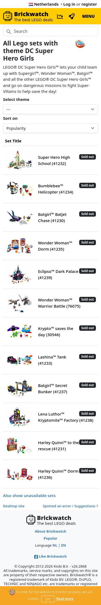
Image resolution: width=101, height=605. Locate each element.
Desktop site (14, 506)
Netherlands (44, 4)
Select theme (16, 99)
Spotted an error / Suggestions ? (70, 506)
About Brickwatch (50, 531)
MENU (88, 16)
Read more (64, 598)
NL (55, 545)
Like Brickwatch (50, 556)
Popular (50, 538)
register (89, 4)
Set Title (13, 140)
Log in (69, 4)
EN (63, 545)
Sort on (10, 118)
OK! (47, 599)
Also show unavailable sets (29, 495)
